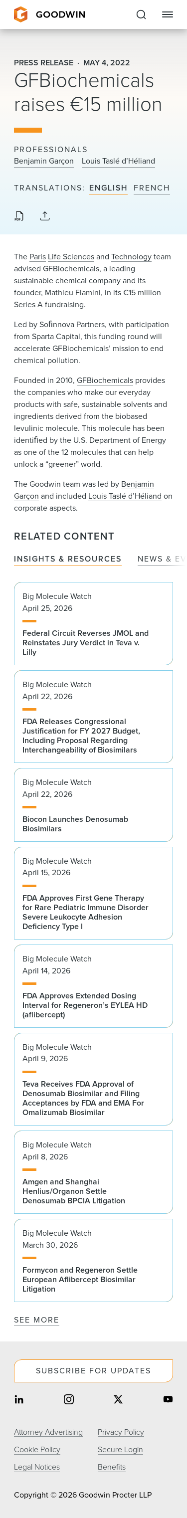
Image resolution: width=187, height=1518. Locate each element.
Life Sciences (71, 256)
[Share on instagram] (69, 1400)
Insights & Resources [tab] (68, 559)
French (152, 188)
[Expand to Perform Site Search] (141, 14)
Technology (131, 256)
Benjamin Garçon (44, 161)
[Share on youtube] (168, 1400)
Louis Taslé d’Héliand (118, 161)
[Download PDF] (19, 217)
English (108, 188)
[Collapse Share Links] (45, 216)
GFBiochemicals (105, 380)
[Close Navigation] (167, 14)
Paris (37, 256)
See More (36, 1320)
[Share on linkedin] (19, 1400)
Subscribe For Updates (93, 1370)
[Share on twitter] (118, 1400)
